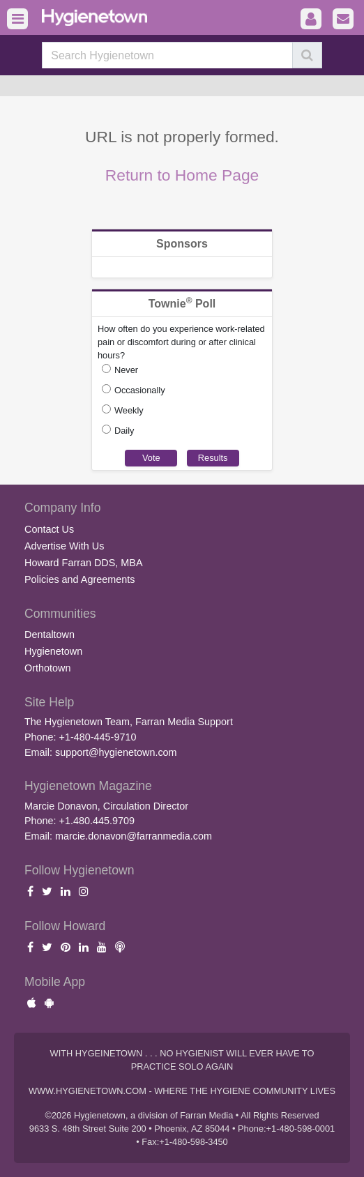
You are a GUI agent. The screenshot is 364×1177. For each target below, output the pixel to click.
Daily (124, 430)
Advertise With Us (64, 546)
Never (126, 370)
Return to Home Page (182, 175)
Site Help (49, 702)
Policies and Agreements (79, 579)
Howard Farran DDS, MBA (83, 562)
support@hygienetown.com (116, 752)
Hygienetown (53, 651)
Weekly (129, 410)
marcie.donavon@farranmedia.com (133, 836)
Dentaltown (49, 634)
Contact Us (49, 529)
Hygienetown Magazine (88, 786)
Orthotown (47, 668)
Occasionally (139, 390)
